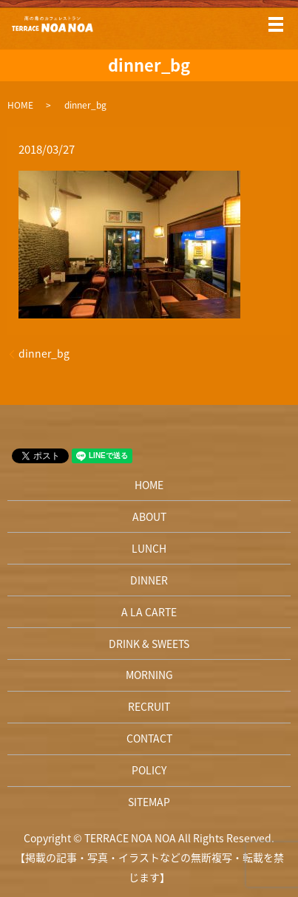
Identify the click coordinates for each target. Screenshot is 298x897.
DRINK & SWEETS (149, 643)
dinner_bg (44, 354)
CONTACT (149, 738)
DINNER (149, 580)
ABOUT (149, 516)
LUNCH (149, 548)
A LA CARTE (149, 611)
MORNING (149, 674)
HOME (20, 105)
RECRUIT (149, 706)
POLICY (149, 770)
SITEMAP (149, 801)
